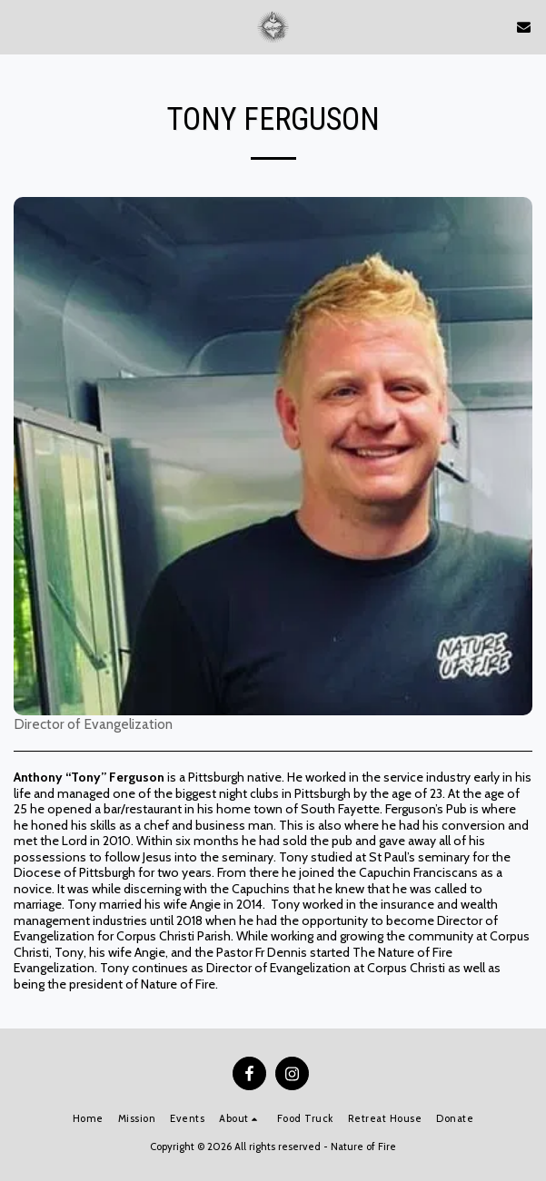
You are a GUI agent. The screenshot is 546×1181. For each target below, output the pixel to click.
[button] (20, 26)
